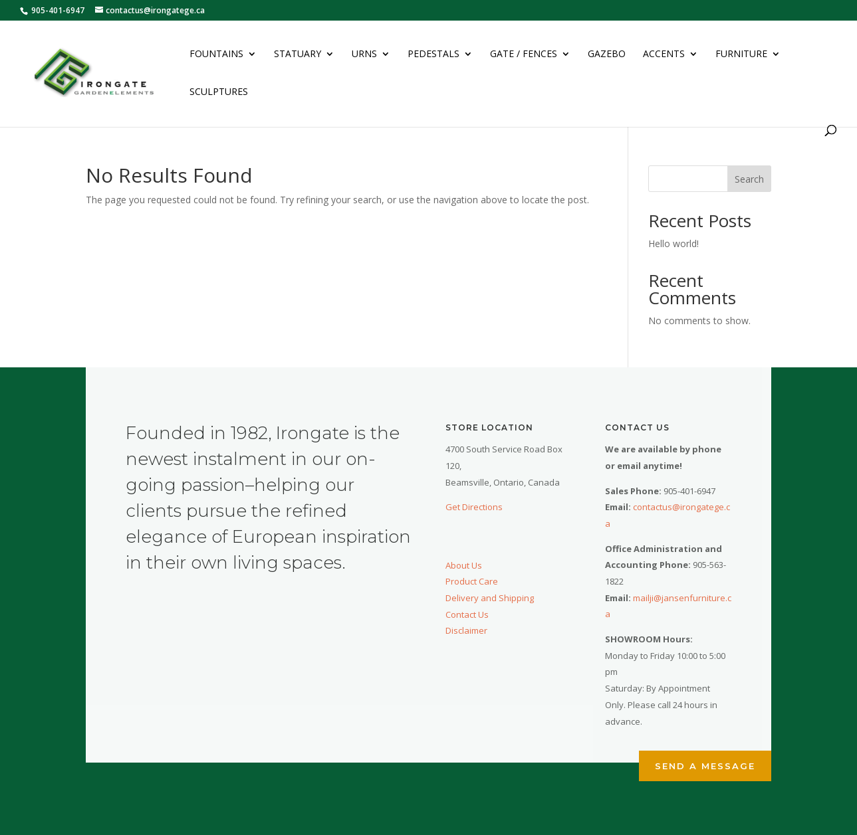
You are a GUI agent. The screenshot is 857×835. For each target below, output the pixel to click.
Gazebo (607, 54)
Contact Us (467, 614)
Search (749, 179)
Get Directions (474, 507)
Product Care (471, 581)
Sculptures (218, 92)
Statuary (297, 54)
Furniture (741, 54)
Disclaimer (466, 630)
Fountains (216, 54)
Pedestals (433, 54)
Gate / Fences (523, 54)
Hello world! (673, 243)
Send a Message (705, 766)
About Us (463, 565)
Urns (364, 54)
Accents (664, 54)
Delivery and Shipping (489, 598)
